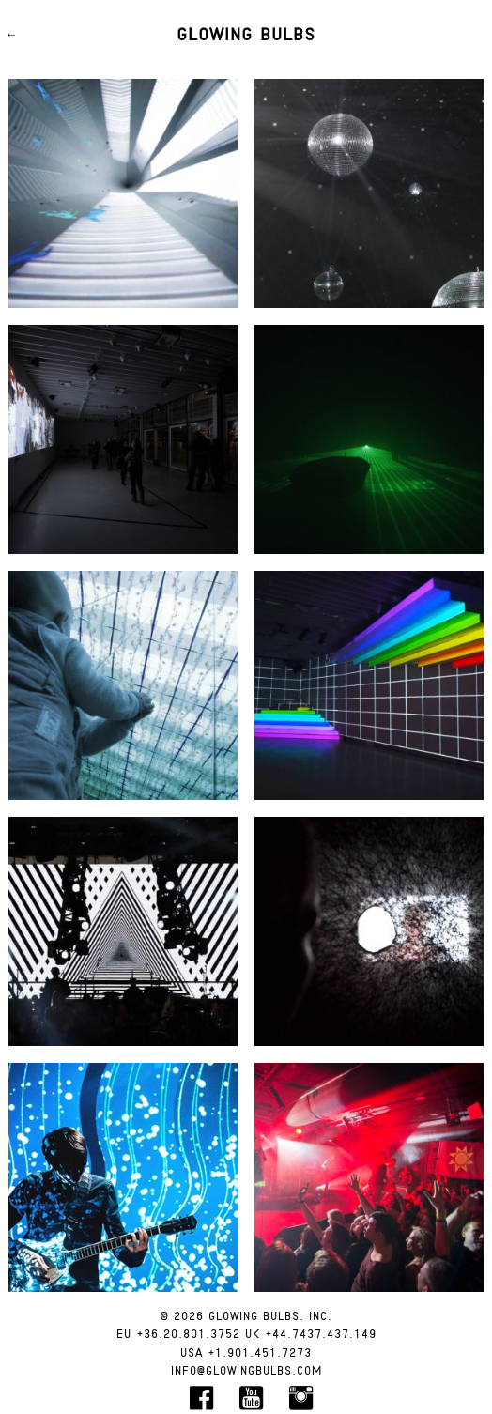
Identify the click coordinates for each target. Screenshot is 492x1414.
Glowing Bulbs (246, 35)
